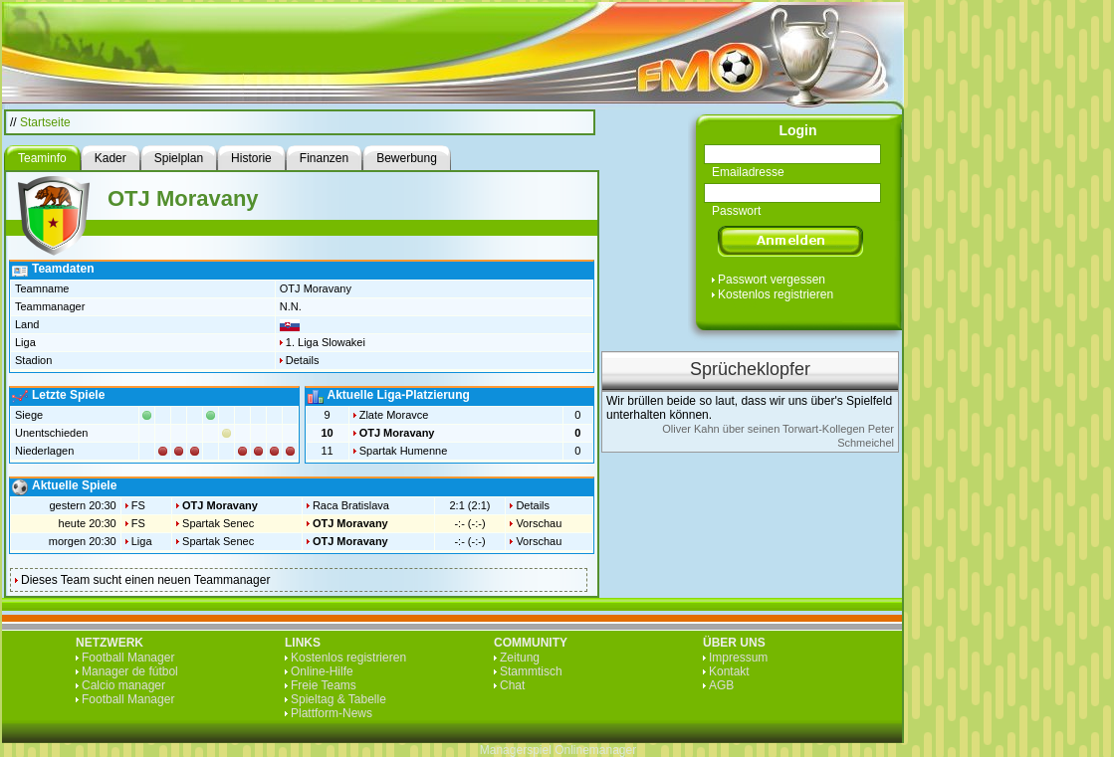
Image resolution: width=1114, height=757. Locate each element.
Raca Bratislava (351, 505)
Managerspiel (516, 750)
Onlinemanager (595, 750)
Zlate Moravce (394, 415)
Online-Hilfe (322, 671)
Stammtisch (531, 671)
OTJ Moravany (397, 433)
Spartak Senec (218, 523)
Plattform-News (331, 713)
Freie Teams (323, 685)
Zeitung (520, 657)
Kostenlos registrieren (775, 294)
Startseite (45, 122)
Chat (512, 685)
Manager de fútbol (130, 671)
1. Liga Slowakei (325, 342)
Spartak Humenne (403, 451)
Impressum (738, 657)
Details (303, 360)
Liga (141, 541)
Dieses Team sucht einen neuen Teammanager (145, 580)
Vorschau (538, 523)
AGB (721, 685)
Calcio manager (123, 685)
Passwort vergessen (771, 279)
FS (138, 505)
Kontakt (729, 671)
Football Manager (128, 657)
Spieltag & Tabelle (338, 699)
